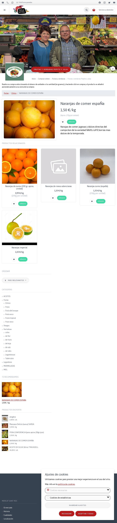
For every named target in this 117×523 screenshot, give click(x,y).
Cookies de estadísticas (60, 498)
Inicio (34, 79)
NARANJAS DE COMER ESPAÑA (14, 400)
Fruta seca (9, 314)
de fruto (8, 340)
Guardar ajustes (77, 505)
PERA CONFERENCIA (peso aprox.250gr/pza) (27, 432)
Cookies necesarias (58, 490)
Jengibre (13, 417)
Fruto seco (9, 322)
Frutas (6, 93)
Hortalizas (8, 329)
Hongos (6, 326)
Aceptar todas (86, 514)
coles (7, 332)
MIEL (5, 370)
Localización (8, 519)
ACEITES (7, 296)
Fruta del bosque (11, 311)
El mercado (8, 508)
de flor (7, 336)
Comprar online (44, 79)
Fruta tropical (10, 318)
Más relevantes (15, 280)
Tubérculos (9, 358)
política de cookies (66, 484)
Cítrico (13, 93)
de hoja (8, 343)
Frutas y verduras (58, 79)
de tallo (8, 351)
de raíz (8, 347)
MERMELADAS (9, 366)
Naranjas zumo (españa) (97, 186)
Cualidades (8, 515)
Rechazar (67, 514)
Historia (7, 511)
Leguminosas (10, 355)
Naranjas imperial (19, 247)
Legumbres (8, 362)
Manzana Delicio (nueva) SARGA (22, 424)
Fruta (7, 307)
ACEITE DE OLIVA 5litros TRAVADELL (24, 447)
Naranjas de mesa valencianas (58, 186)
